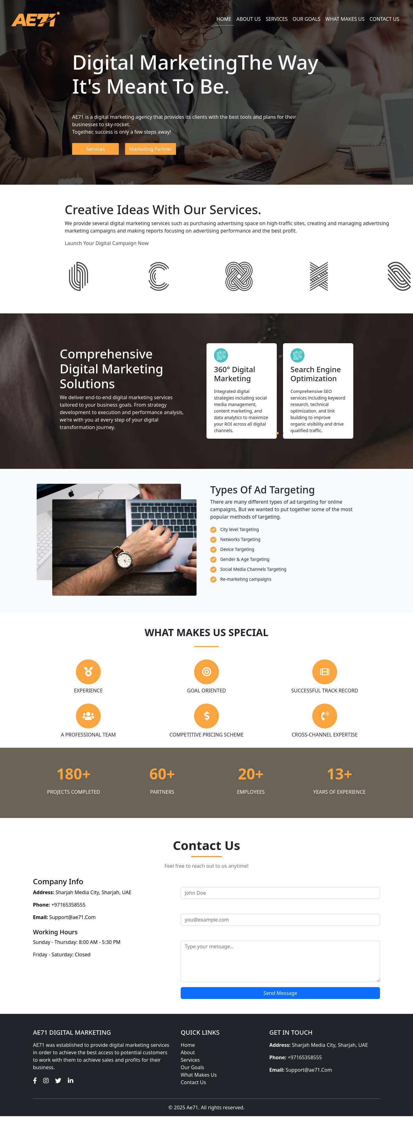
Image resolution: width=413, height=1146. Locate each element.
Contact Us (193, 1082)
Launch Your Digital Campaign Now (107, 243)
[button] (277, 433)
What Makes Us (199, 1074)
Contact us (384, 19)
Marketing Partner (150, 149)
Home (223, 19)
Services (276, 19)
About (188, 1052)
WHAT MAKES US (344, 19)
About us (248, 19)
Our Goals (307, 19)
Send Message (280, 993)
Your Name (194, 880)
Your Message (197, 934)
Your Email (193, 907)
